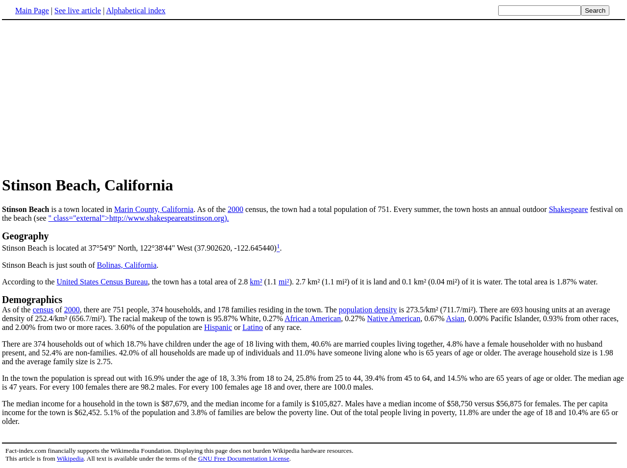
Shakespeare (568, 209)
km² (256, 282)
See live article (77, 10)
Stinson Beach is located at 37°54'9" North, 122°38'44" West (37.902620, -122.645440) (139, 248)
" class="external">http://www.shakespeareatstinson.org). (138, 218)
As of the (17, 309)
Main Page (32, 10)
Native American (393, 318)
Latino (252, 327)
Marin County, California (153, 209)
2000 (235, 209)
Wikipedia (70, 458)
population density (368, 309)
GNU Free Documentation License (243, 458)
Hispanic (218, 327)
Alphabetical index (135, 10)
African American (313, 318)
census (43, 309)
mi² (284, 282)
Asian (455, 318)
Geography (25, 236)
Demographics (32, 299)
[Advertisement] (84, 97)
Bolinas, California (127, 265)
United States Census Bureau (102, 282)
